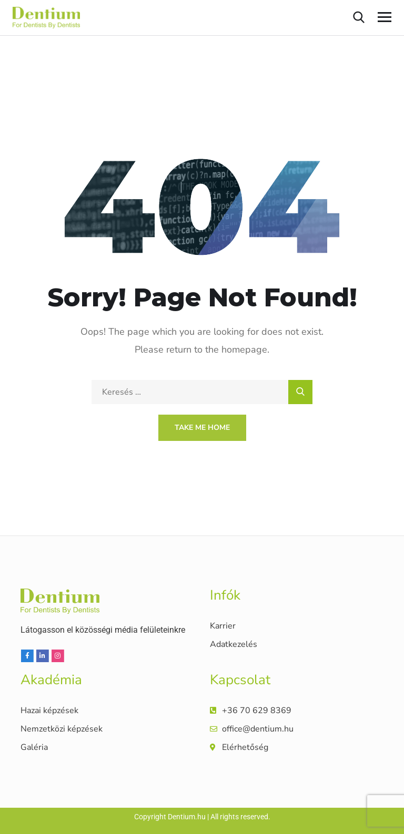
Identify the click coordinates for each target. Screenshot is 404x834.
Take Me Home (202, 428)
